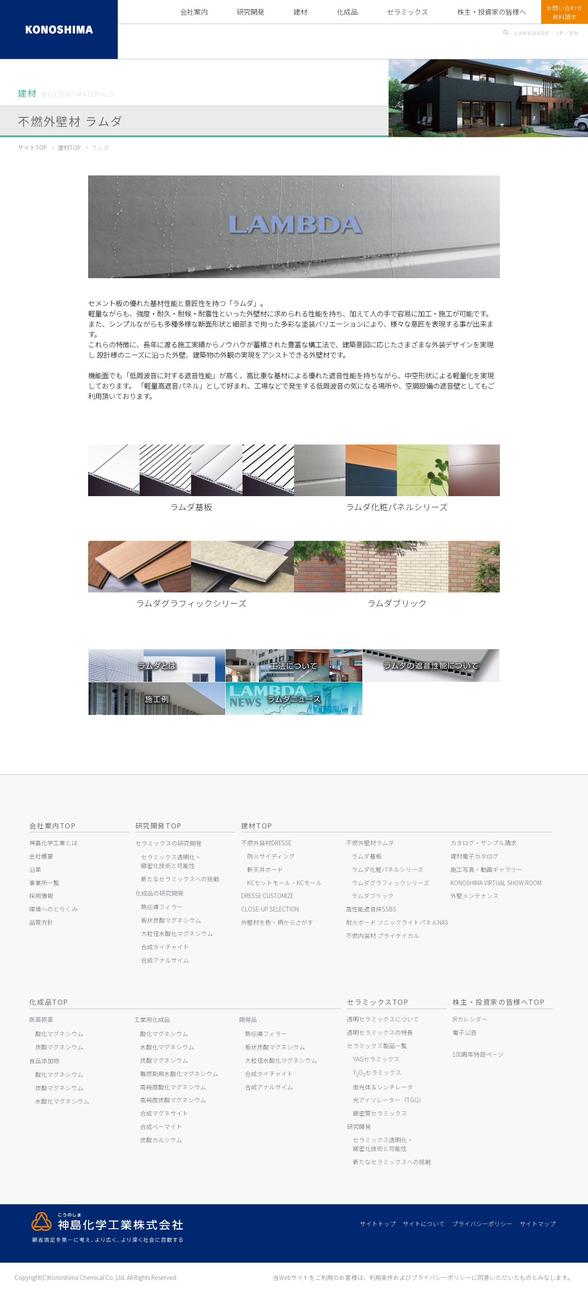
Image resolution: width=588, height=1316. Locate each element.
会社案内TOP (52, 825)
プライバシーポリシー (482, 1223)
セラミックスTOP (408, 12)
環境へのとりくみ (53, 909)
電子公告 (465, 1032)
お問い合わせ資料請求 (564, 12)
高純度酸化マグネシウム (173, 1087)
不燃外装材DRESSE (266, 842)
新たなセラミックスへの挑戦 (180, 878)
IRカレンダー (470, 1019)
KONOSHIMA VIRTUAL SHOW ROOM (496, 882)
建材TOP (300, 12)
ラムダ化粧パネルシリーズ (387, 869)
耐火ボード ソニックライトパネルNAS (397, 922)
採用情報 (41, 895)
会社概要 (41, 856)
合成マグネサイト (164, 1113)
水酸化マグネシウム (62, 1101)
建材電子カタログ (474, 856)
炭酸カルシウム (161, 1139)
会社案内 (193, 12)
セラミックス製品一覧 (377, 1045)
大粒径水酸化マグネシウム (177, 933)
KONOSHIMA (16, 4)
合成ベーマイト (161, 1126)
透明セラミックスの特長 (380, 1032)
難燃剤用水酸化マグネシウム (179, 1073)
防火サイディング (271, 856)
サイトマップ (538, 1223)
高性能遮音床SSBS (371, 909)
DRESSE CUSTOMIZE (267, 895)
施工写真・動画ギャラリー (486, 869)
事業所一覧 (44, 882)
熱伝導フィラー (162, 906)
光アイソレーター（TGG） (389, 1099)
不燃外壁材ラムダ (370, 842)
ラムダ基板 (367, 856)
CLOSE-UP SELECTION (270, 909)
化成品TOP (347, 12)
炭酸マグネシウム (59, 1047)
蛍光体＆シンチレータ (383, 1087)
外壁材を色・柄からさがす (277, 922)
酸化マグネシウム (59, 1033)
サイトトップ (378, 1223)
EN (574, 32)
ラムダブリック (373, 895)
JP (560, 32)
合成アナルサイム (165, 960)
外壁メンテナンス (474, 895)
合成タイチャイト (165, 946)
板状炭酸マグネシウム (171, 920)
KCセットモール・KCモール (284, 882)
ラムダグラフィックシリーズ (390, 882)
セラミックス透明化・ (171, 861)
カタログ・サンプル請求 (483, 842)
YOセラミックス (377, 1073)
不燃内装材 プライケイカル (383, 935)
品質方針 (41, 922)
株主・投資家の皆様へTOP (492, 12)
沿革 (35, 869)
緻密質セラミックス (380, 1113)
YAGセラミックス (376, 1059)
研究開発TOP (158, 825)
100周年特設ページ (478, 1054)
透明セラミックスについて (383, 1019)
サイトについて (424, 1223)
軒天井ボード (265, 869)
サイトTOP (32, 147)
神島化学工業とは (53, 842)
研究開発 (251, 12)
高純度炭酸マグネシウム (173, 1099)
